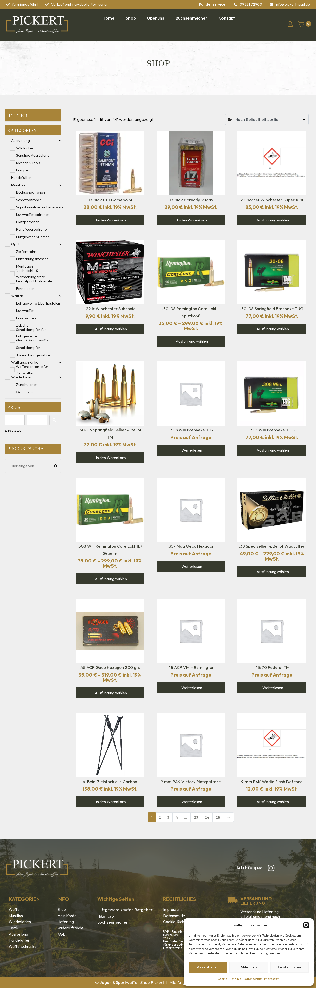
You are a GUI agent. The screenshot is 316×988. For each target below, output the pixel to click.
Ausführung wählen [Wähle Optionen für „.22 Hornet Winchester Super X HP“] (272, 220)
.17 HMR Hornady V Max (190, 199)
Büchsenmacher (112, 922)
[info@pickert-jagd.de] (271, 4)
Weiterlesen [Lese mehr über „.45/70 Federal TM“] (272, 687)
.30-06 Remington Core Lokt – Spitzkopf (190, 312)
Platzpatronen (27, 222)
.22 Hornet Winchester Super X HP (272, 199)
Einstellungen (289, 967)
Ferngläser (25, 288)
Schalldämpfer (28, 347)
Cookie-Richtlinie (229, 979)
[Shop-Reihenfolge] (267, 119)
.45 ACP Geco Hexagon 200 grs (110, 667)
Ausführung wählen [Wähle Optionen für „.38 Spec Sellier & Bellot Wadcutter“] (272, 571)
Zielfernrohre (26, 251)
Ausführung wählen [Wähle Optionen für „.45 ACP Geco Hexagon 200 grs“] (110, 692)
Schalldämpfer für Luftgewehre (31, 332)
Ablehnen (248, 967)
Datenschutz (253, 979)
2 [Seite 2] (159, 817)
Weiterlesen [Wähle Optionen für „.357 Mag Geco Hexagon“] (191, 566)
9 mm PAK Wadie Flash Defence (272, 781)
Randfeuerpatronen (32, 229)
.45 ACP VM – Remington (190, 667)
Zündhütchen (27, 384)
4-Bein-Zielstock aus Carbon (110, 781)
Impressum (272, 979)
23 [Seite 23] (196, 817)
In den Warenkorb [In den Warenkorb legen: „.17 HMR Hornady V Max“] (191, 220)
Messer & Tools (28, 162)
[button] (306, 925)
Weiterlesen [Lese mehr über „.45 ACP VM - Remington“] (191, 687)
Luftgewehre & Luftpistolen (38, 303)
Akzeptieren (207, 967)
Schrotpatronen (29, 199)
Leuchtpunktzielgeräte (34, 281)
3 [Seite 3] (168, 817)
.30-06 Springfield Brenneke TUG (271, 308)
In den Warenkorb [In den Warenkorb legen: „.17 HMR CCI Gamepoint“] (110, 220)
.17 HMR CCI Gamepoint (109, 199)
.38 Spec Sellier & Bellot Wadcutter (272, 546)
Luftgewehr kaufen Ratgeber (125, 909)
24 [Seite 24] (206, 817)
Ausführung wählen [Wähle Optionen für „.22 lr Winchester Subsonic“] (110, 328)
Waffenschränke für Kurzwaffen (32, 369)
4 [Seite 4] (177, 817)
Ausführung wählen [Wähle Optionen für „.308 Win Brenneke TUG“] (272, 450)
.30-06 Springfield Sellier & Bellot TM (110, 433)
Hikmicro (105, 916)
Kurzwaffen (25, 310)
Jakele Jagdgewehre (33, 355)
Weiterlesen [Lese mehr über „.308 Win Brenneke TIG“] (191, 450)
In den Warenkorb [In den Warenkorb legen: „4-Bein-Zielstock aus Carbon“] (110, 801)
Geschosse (25, 392)
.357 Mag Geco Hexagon (191, 546)
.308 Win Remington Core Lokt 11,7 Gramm (110, 550)
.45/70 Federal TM (272, 667)
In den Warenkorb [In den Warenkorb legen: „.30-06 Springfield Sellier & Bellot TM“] (110, 457)
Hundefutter (21, 177)
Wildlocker (25, 148)
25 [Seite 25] (218, 817)
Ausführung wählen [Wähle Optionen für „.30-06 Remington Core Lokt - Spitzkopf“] (191, 341)
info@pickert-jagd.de (293, 4)
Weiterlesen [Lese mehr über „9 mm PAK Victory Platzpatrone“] (191, 801)
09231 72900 (251, 4)
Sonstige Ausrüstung (33, 155)
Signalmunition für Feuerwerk (40, 207)
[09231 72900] (235, 4)
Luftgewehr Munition (33, 236)
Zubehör (23, 325)
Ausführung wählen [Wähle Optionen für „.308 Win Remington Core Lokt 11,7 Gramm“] (110, 578)
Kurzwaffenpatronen (33, 214)
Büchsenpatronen (30, 192)
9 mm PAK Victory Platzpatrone (191, 781)
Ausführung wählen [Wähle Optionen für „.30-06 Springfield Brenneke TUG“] (272, 328)
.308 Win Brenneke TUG (272, 429)
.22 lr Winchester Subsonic (110, 308)
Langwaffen (26, 318)
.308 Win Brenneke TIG (191, 429)
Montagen (24, 266)
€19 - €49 (13, 431)
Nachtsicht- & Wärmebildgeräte (30, 273)
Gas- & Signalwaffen (33, 340)
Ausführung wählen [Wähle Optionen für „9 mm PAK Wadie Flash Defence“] (272, 801)
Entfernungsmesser (32, 258)
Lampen (23, 170)
